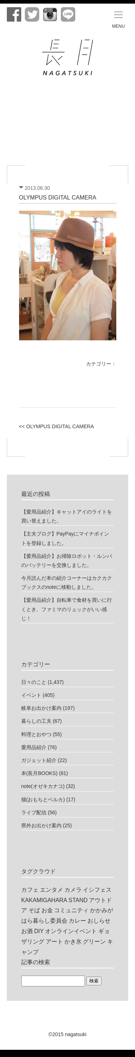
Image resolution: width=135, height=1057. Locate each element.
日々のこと (33, 682)
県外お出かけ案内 (41, 825)
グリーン (94, 942)
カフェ (30, 890)
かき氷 (73, 942)
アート (54, 942)
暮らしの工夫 (36, 721)
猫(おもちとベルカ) (43, 799)
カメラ (73, 890)
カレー (77, 921)
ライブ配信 (33, 812)
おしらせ (99, 921)
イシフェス (97, 890)
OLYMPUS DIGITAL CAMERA (57, 197)
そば (34, 910)
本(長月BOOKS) (39, 773)
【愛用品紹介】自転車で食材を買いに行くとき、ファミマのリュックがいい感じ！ (66, 609)
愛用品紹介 (33, 747)
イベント (31, 695)
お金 (47, 910)
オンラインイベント (71, 931)
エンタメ (51, 890)
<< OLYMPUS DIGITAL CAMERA (56, 426)
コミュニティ (71, 910)
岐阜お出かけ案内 (41, 708)
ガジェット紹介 (39, 760)
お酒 (27, 931)
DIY (39, 931)
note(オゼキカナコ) (43, 786)
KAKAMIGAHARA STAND (54, 900)
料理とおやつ (36, 734)
